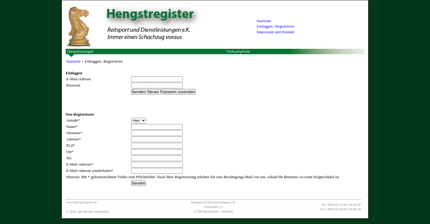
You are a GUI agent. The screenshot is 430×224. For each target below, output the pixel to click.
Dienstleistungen (80, 51)
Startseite (264, 21)
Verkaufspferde (238, 51)
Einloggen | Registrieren (275, 26)
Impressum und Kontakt (275, 32)
